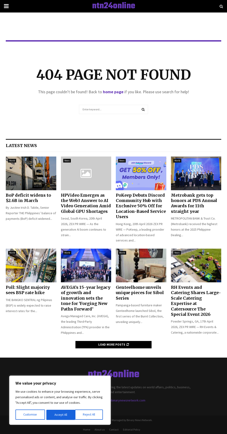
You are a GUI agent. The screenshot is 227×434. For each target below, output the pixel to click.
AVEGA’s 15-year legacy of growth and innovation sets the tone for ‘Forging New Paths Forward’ (86, 298)
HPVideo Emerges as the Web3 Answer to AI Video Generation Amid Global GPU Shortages (86, 203)
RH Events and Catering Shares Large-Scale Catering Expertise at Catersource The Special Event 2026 (196, 301)
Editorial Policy (131, 429)
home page (113, 91)
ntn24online (113, 6)
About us (100, 429)
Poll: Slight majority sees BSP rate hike (28, 290)
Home (86, 429)
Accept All (90, 415)
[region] (60, 400)
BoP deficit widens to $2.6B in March (28, 198)
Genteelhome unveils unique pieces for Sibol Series (140, 293)
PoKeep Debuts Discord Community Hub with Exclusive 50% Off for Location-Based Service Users (141, 206)
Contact (114, 429)
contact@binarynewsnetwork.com (121, 400)
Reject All (60, 415)
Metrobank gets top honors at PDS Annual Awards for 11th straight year (194, 203)
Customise (30, 415)
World (12, 160)
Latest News (21, 145)
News (67, 160)
